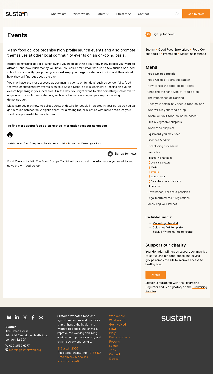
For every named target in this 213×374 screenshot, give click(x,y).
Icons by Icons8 (68, 361)
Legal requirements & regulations (168, 198)
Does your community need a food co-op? (175, 104)
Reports (114, 341)
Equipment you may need (164, 134)
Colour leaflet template (168, 227)
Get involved (196, 14)
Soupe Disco (72, 87)
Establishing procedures (162, 146)
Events (113, 346)
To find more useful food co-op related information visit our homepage (57, 125)
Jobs (112, 350)
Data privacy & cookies (72, 357)
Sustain (11, 143)
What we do (81, 14)
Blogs (112, 333)
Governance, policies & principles (168, 192)
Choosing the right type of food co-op (173, 92)
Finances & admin (158, 140)
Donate (156, 275)
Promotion (73, 143)
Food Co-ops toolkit (54, 143)
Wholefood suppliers (160, 128)
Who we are (58, 14)
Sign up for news (164, 34)
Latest (103, 14)
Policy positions (119, 337)
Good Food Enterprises (29, 143)
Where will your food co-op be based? (172, 116)
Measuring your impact (162, 204)
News (113, 329)
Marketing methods (91, 143)
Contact (143, 14)
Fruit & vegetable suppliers (164, 122)
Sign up (114, 358)
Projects (123, 14)
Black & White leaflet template (173, 231)
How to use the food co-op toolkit (170, 86)
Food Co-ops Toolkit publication (168, 79)
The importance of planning (165, 98)
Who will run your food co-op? (167, 110)
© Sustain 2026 (67, 348)
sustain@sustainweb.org (25, 350)
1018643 (94, 352)
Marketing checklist (165, 223)
